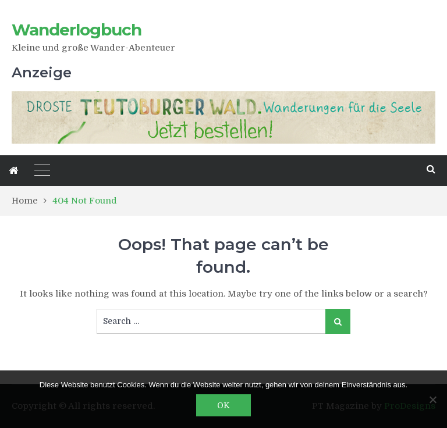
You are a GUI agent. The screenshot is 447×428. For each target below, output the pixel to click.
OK (223, 405)
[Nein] (432, 399)
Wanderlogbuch (76, 30)
